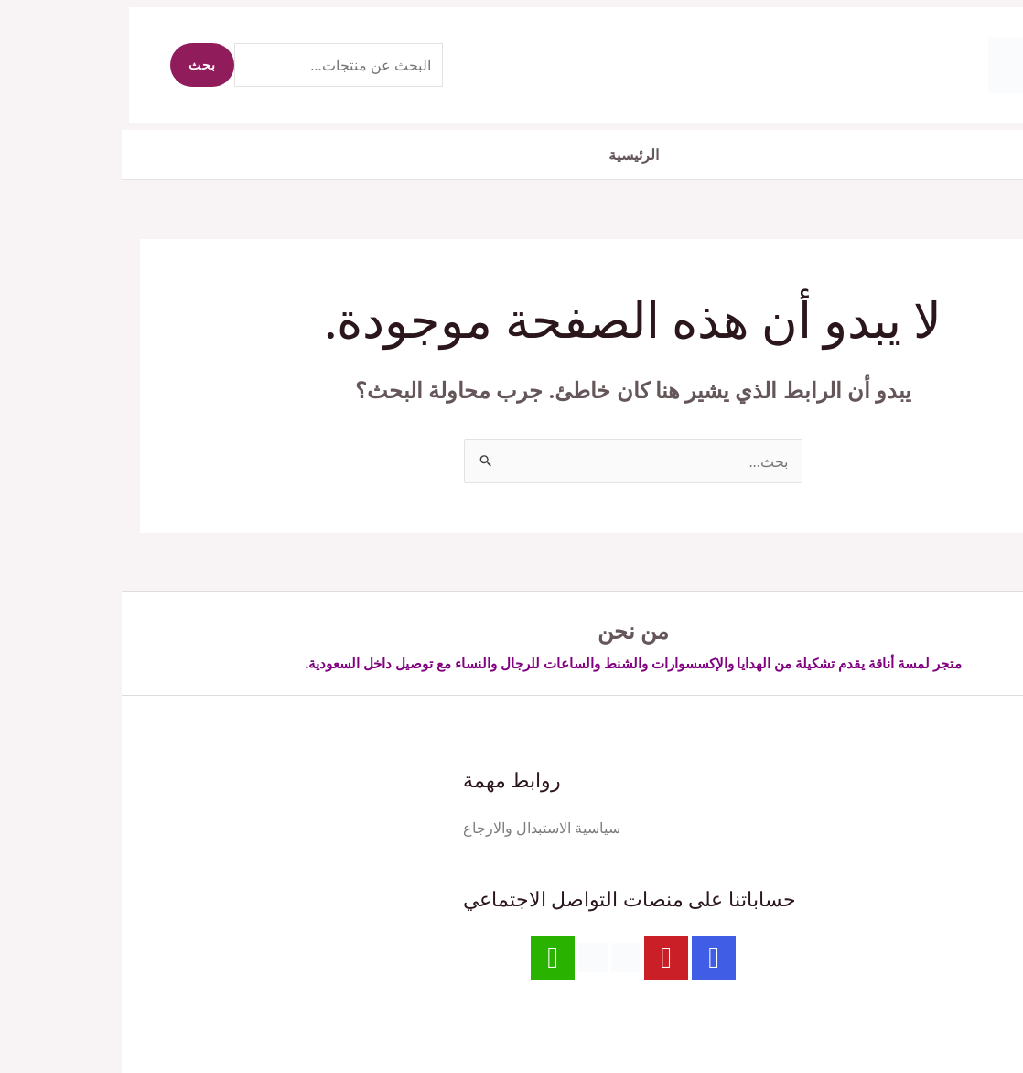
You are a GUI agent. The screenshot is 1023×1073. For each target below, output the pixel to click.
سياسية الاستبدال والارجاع (420, 828)
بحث (80, 64)
